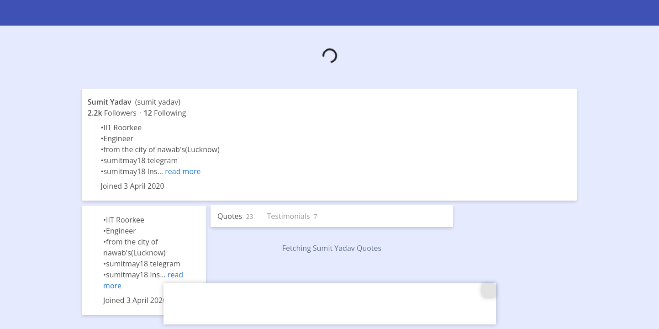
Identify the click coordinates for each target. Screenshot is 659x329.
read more (182, 171)
